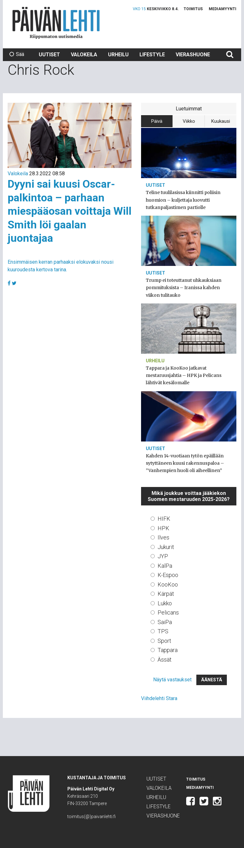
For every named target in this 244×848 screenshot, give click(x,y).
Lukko (165, 603)
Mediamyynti (222, 9)
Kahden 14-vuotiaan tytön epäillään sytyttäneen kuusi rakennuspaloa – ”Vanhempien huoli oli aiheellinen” (185, 463)
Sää (16, 54)
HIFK (164, 518)
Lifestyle (152, 55)
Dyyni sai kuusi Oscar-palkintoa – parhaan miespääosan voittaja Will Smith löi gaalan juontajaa (70, 210)
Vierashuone (193, 55)
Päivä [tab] (156, 121)
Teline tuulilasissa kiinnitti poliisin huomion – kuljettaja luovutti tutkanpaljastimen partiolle (183, 200)
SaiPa (165, 622)
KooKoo (168, 584)
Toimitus (193, 9)
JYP (163, 556)
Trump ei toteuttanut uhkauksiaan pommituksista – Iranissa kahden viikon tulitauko (183, 287)
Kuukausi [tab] (220, 121)
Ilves (163, 537)
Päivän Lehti (56, 23)
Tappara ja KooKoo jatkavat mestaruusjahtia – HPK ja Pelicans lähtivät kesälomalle (183, 375)
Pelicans (168, 612)
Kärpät (166, 593)
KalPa (165, 565)
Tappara (168, 650)
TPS (163, 631)
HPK (163, 528)
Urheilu (118, 55)
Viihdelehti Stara (159, 698)
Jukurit (166, 547)
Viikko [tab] (189, 121)
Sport (164, 640)
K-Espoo (168, 575)
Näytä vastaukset (172, 680)
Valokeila (84, 55)
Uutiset (49, 55)
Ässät (165, 659)
